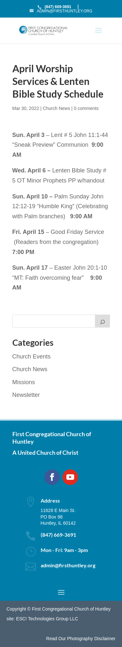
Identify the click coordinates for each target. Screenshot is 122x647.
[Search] (102, 321)
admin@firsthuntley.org (68, 565)
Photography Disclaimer (91, 638)
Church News (56, 108)
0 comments (86, 108)
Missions (23, 382)
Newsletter (26, 395)
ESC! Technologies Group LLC (47, 618)
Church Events (31, 356)
